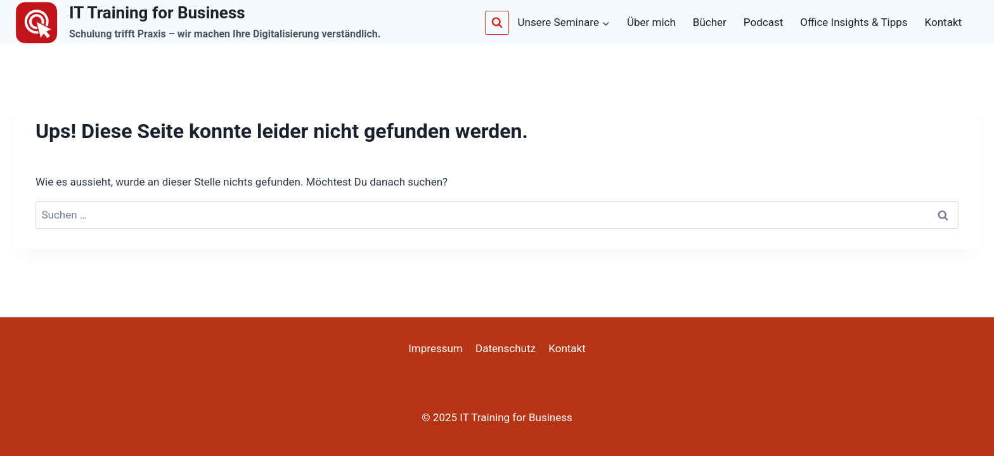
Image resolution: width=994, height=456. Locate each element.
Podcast (763, 22)
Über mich (651, 22)
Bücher (709, 22)
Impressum (435, 348)
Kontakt (943, 22)
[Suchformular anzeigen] (497, 23)
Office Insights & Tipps (853, 22)
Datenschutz (505, 348)
